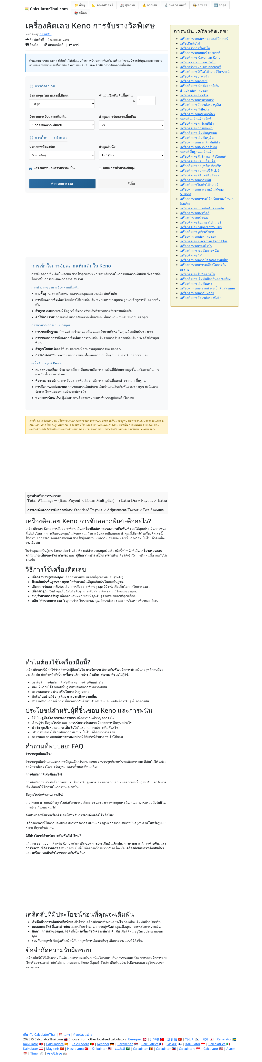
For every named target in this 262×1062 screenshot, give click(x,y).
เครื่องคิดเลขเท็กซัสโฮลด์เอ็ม (199, 86)
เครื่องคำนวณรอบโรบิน (196, 246)
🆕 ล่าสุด (220, 5)
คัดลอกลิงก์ (53, 45)
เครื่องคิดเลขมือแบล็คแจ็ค (198, 161)
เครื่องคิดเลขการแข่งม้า (196, 128)
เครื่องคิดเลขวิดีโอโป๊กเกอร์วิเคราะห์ (205, 71)
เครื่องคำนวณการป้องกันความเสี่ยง (204, 260)
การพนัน (45, 34)
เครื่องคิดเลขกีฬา (191, 255)
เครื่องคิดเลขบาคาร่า (194, 76)
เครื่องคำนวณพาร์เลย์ (194, 213)
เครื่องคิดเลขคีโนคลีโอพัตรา (199, 175)
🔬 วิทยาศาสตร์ (175, 5)
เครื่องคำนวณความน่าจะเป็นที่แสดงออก (207, 288)
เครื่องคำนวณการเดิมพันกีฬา (200, 142)
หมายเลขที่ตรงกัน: (42, 147)
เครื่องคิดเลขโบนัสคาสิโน (197, 274)
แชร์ (74, 45)
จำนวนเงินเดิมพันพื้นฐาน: (116, 95)
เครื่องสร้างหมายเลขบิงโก (198, 62)
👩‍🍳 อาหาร (200, 5)
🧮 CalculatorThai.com (46, 8)
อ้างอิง (31, 45)
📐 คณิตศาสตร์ (102, 5)
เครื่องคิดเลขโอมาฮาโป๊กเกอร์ (200, 222)
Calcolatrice (217, 1044)
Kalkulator (30, 1044)
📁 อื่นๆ (79, 5)
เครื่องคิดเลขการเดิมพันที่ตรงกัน (202, 208)
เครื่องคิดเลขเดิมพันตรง (196, 283)
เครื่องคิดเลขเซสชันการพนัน (199, 250)
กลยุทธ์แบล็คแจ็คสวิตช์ (195, 119)
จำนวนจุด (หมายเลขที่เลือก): (49, 95)
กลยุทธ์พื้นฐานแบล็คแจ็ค (197, 152)
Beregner (135, 1039)
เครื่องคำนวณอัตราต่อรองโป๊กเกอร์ (204, 38)
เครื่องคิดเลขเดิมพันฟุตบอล (198, 133)
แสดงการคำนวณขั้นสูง (119, 168)
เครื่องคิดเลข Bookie (194, 95)
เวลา (67, 1034)
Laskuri (172, 1044)
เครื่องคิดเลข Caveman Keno (200, 57)
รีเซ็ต (131, 183)
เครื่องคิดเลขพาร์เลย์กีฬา (197, 123)
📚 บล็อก (80, 13)
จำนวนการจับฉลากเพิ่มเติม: (48, 116)
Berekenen (125, 1044)
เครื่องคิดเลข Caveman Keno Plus (203, 241)
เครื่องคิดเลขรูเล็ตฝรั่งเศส (197, 232)
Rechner (103, 1044)
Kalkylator (224, 1039)
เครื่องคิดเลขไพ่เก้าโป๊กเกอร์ (199, 184)
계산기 (190, 1039)
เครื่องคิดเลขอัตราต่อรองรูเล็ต (200, 104)
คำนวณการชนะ (62, 183)
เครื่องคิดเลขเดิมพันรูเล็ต (197, 137)
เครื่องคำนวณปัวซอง (194, 217)
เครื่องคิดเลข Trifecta (194, 109)
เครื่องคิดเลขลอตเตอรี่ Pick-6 (200, 170)
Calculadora (55, 1044)
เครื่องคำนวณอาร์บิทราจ (197, 293)
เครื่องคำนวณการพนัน (195, 180)
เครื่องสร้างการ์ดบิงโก (195, 48)
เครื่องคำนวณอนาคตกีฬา (197, 114)
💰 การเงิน (149, 5)
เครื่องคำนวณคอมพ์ (193, 81)
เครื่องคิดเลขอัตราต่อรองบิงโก (200, 298)
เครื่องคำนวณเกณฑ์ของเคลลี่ (200, 53)
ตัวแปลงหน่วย (82, 1034)
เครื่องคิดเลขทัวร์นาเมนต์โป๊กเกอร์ (203, 156)
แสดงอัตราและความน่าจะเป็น (54, 168)
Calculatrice (149, 1044)
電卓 (206, 1039)
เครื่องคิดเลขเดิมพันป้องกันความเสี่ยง (205, 279)
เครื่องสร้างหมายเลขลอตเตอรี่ (200, 67)
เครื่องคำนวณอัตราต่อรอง (198, 236)
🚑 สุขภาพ (127, 5)
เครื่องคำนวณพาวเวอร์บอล (198, 147)
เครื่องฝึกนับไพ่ (190, 43)
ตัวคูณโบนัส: (107, 147)
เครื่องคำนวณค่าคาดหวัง (197, 100)
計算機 (154, 1039)
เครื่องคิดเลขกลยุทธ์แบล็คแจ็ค (200, 166)
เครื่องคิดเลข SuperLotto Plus (201, 227)
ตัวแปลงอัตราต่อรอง (194, 90)
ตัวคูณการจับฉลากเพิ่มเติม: (117, 116)
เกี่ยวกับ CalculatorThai (39, 1034)
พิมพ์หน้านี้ (34, 39)
